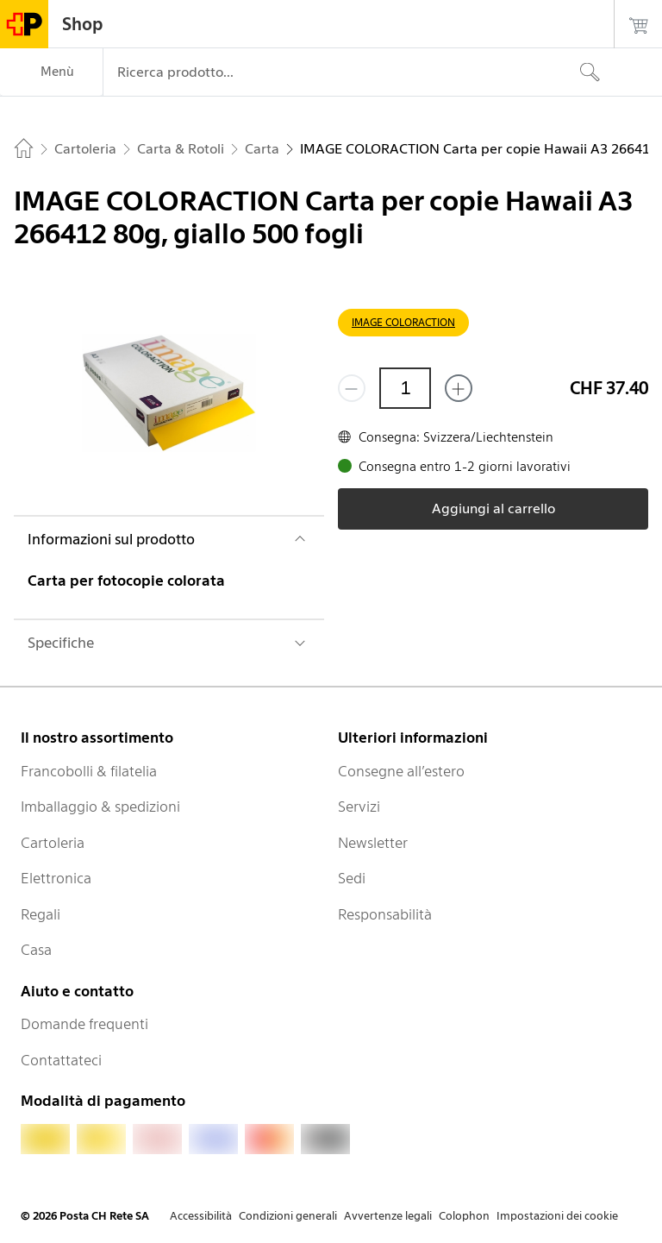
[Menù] (51, 72)
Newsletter (373, 842)
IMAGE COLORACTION (403, 322)
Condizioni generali (288, 1215)
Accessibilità (201, 1215)
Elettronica (56, 878)
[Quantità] (405, 388)
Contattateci (61, 1060)
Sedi (351, 878)
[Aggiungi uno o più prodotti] (458, 388)
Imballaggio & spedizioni (100, 806)
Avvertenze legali (388, 1215)
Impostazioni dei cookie (557, 1215)
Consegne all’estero (401, 771)
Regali (40, 914)
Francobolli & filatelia (89, 771)
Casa (36, 949)
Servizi (359, 806)
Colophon (464, 1215)
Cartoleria (52, 842)
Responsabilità (385, 914)
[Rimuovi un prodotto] (351, 388)
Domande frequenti (84, 1024)
